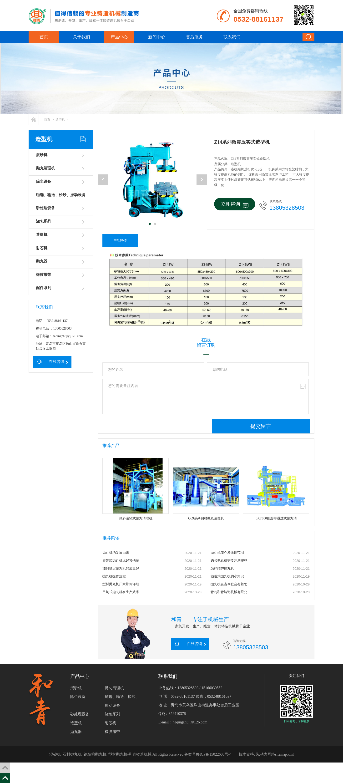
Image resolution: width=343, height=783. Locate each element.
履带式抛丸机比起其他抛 (120, 560)
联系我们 (232, 37)
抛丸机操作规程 (114, 576)
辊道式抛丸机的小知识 (227, 576)
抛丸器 (41, 261)
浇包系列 (43, 221)
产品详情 (120, 241)
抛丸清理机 (45, 168)
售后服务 (194, 37)
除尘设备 (43, 181)
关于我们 (81, 37)
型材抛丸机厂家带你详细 (120, 584)
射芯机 (41, 248)
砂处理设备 (45, 208)
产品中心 (119, 37)
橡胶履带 (43, 275)
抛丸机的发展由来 (115, 552)
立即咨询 (234, 204)
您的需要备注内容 (205, 396)
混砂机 (41, 155)
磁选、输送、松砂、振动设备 (61, 195)
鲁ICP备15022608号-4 (214, 754)
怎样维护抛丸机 (222, 568)
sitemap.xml (284, 754)
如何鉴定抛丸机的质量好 (120, 568)
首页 (44, 37)
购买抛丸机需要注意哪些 (229, 560)
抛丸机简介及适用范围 (227, 552)
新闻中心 (156, 37)
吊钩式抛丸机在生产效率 (120, 592)
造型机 (60, 119)
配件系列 (43, 288)
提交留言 (260, 426)
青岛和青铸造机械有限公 (229, 592)
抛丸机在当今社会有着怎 (229, 584)
